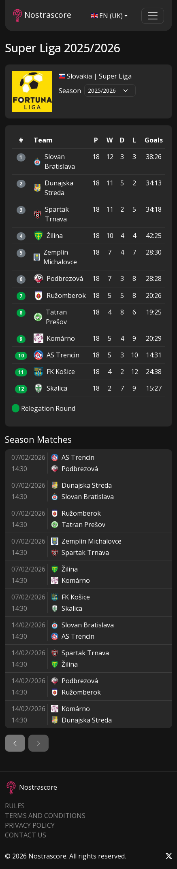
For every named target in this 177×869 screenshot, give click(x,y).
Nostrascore (42, 15)
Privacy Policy (30, 825)
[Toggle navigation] (152, 16)
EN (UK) (107, 15)
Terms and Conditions (45, 815)
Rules (15, 805)
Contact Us (25, 835)
